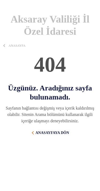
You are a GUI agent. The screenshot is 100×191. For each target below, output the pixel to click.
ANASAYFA (17, 45)
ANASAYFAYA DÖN (52, 133)
